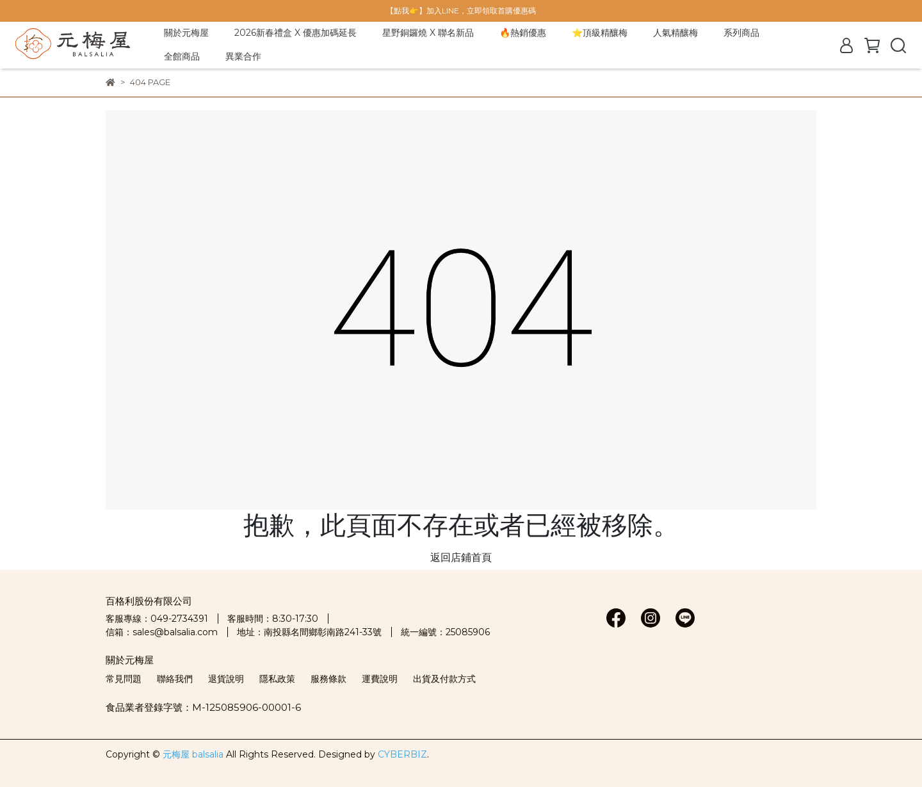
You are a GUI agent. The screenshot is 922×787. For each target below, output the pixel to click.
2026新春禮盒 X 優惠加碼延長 (295, 32)
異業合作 (243, 56)
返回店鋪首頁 (461, 557)
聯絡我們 (175, 679)
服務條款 (328, 679)
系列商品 (741, 32)
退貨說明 (226, 679)
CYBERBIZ (402, 754)
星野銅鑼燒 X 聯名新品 (428, 32)
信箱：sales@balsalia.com (162, 632)
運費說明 (380, 679)
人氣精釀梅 (675, 32)
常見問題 (124, 679)
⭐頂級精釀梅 (599, 32)
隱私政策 (277, 679)
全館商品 (182, 56)
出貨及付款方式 (444, 679)
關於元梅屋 (186, 32)
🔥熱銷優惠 (522, 32)
